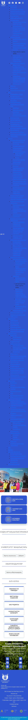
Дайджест (21, 555)
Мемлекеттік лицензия (19, 39)
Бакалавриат (14, 320)
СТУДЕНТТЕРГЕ (12, 334)
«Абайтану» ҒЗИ (17, 238)
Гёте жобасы (16, 429)
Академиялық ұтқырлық (18, 419)
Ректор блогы (14, 16)
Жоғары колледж (15, 327)
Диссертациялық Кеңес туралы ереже (20, 285)
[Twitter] (9, 3)
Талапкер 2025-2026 (17, 509)
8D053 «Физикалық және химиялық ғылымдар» (21, 262)
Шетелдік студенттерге (17, 331)
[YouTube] (19, 3)
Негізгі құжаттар (15, 37)
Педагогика (14, 462)
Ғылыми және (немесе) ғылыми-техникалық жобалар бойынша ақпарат (19, 197)
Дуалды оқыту (15, 118)
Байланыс (14, 706)
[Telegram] (16, 3)
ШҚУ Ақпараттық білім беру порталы (14, 691)
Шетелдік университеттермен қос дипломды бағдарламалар (18, 409)
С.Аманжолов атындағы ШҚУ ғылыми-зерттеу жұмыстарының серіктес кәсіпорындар (19, 175)
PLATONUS (14, 383)
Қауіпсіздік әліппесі (14, 619)
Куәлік (17, 158)
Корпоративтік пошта (17, 395)
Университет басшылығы (18, 11)
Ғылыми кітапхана (16, 391)
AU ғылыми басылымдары (18, 240)
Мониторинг (14, 88)
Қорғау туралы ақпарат (19, 259)
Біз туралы (14, 7)
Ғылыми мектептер (18, 146)
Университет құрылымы (18, 14)
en (3, 234)
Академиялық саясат (17, 94)
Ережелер (16, 108)
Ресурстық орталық (16, 122)
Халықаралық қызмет (14, 400)
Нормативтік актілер (19, 160)
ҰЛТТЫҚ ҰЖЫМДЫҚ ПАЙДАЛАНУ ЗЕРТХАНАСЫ (18, 224)
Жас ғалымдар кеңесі (17, 313)
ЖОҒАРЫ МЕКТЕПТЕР (14, 452)
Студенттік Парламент (17, 379)
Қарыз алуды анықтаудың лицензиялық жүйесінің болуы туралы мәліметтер (21, 293)
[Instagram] (23, 3)
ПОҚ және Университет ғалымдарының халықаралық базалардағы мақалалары (20, 251)
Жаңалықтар (14, 693)
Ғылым (10, 138)
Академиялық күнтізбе (17, 373)
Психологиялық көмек (17, 370)
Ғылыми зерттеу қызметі (18, 140)
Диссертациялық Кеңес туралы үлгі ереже (20, 279)
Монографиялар (18, 246)
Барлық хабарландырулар (14, 572)
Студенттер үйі (15, 366)
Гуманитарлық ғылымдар (18, 456)
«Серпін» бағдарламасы (17, 329)
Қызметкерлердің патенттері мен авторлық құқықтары (19, 150)
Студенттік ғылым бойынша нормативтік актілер (19, 210)
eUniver (13, 385)
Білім (9, 92)
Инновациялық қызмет (19, 181)
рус (1, 234)
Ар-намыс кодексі (18, 345)
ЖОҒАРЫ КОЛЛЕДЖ (13, 464)
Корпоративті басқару (17, 9)
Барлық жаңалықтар (10, 555)
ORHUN (15, 437)
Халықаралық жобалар (17, 421)
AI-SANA (10, 450)
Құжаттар (15, 166)
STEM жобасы (17, 423)
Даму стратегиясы (18, 45)
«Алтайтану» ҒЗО (18, 236)
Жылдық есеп (17, 84)
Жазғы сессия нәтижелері (14, 634)
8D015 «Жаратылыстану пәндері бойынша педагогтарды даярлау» (20, 270)
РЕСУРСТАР (11, 381)
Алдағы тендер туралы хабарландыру (14, 698)
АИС (12, 393)
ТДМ (9, 448)
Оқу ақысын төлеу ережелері (14, 695)
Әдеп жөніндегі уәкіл (17, 18)
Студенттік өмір (15, 341)
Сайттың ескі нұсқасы (17, 398)
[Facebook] (13, 3)
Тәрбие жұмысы (15, 344)
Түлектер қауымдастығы (18, 90)
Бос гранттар (14, 354)
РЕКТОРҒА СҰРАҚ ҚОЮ (17, 500)
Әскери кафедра (15, 364)
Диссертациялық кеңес (17, 257)
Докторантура (15, 325)
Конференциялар (14, 704)
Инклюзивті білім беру (17, 132)
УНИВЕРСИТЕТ (12, 5)
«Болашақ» (16, 439)
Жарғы (15, 41)
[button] (26, 472)
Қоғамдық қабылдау (16, 519)
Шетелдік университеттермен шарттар (16, 415)
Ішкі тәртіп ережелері (19, 43)
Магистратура (15, 323)
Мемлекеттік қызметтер (17, 63)
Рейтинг (13, 86)
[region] (14, 476)
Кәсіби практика (15, 120)
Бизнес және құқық (16, 454)
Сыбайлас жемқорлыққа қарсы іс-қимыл (14, 627)
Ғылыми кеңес (15, 20)
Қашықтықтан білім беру (14, 612)
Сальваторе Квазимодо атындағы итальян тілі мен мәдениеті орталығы (18, 403)
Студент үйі (16, 352)
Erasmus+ (16, 435)
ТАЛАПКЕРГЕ (11, 319)
